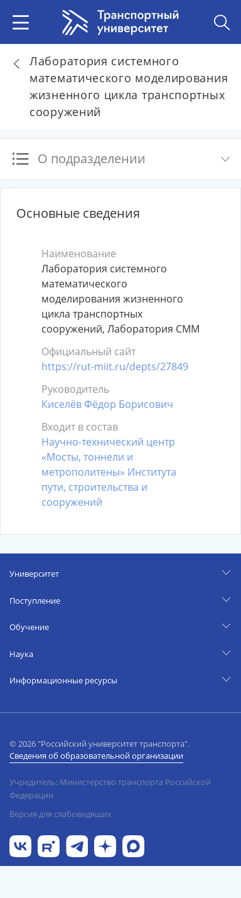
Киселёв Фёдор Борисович (107, 404)
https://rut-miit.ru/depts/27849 (114, 366)
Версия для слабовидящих (60, 814)
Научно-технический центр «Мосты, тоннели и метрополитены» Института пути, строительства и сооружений (108, 472)
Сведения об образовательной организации (96, 755)
